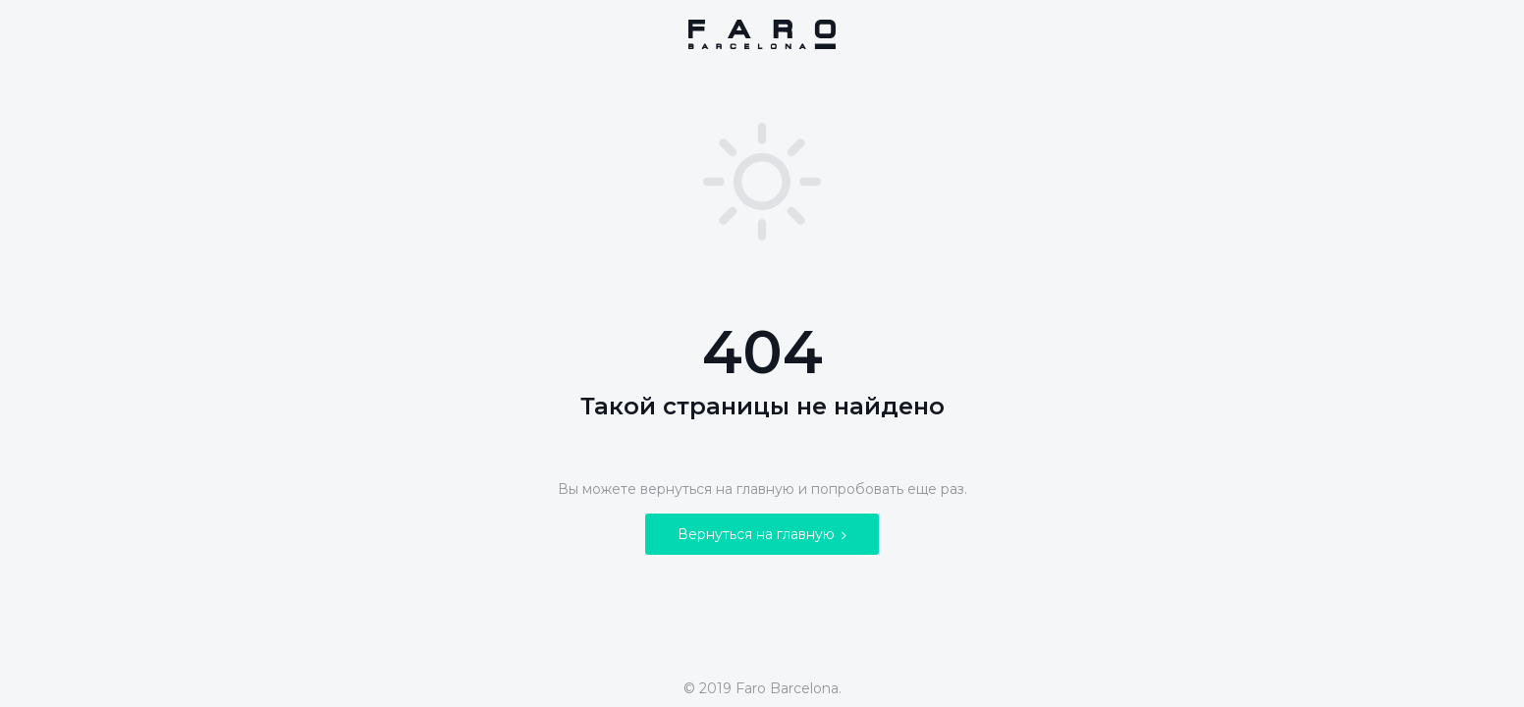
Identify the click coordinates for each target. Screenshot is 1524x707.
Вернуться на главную (762, 534)
